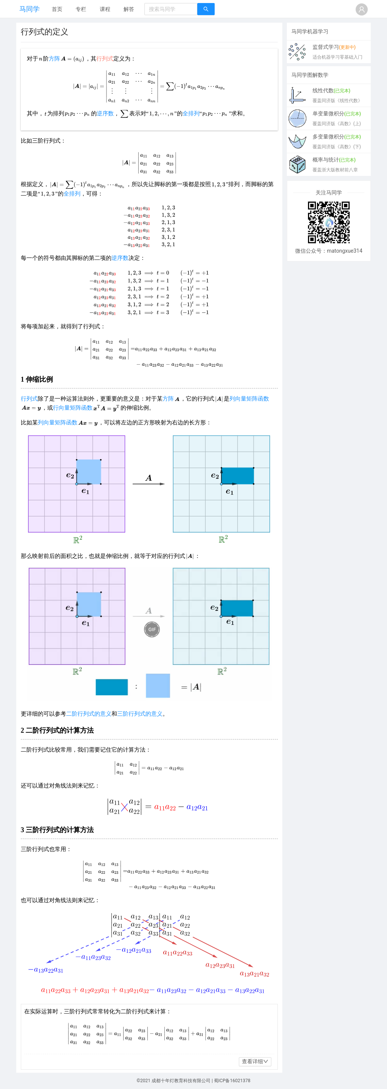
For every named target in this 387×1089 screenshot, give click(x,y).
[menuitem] (57, 9)
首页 (57, 9)
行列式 (29, 399)
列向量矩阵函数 (249, 399)
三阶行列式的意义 (140, 714)
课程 (105, 9)
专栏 (81, 9)
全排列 (191, 113)
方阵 (54, 59)
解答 (129, 9)
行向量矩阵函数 (73, 408)
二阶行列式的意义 (88, 714)
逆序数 (105, 113)
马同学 (29, 9)
